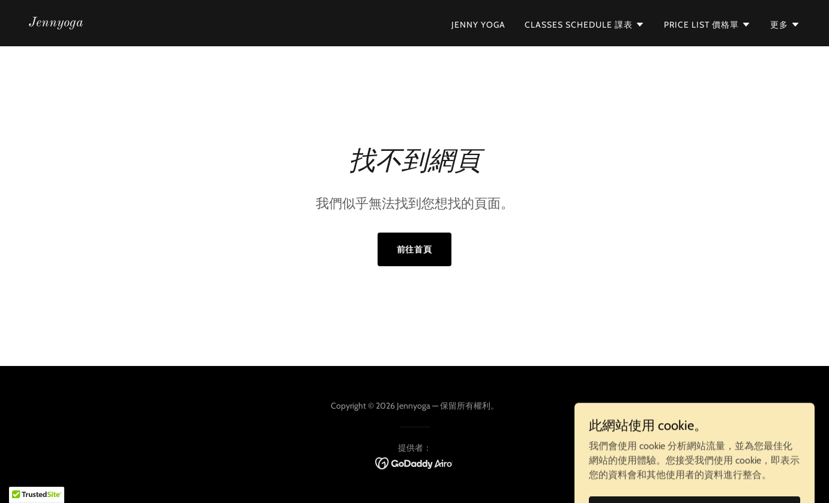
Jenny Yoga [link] (478, 24)
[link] (56, 23)
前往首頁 (415, 249)
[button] (585, 24)
